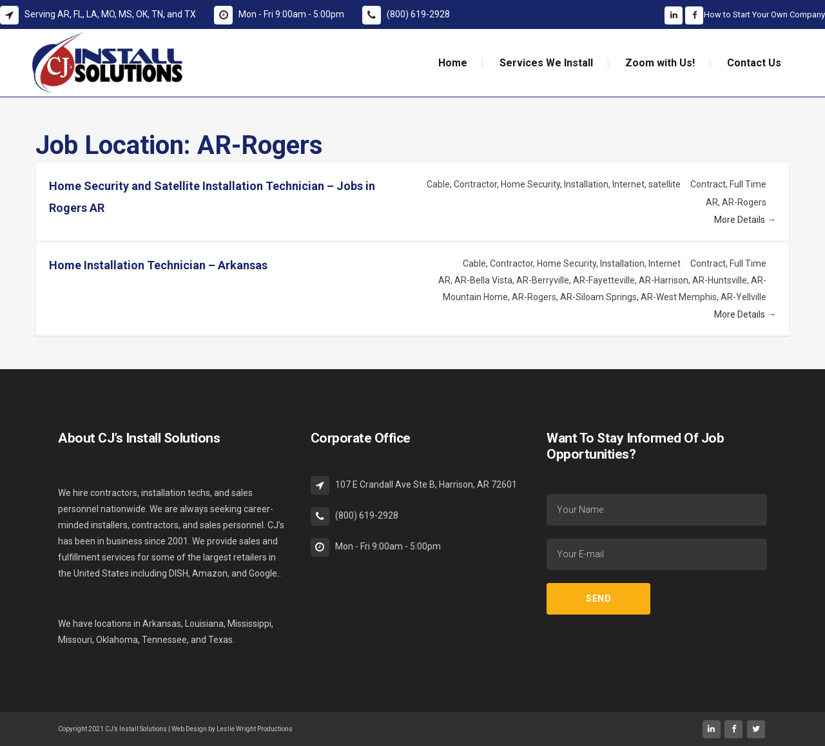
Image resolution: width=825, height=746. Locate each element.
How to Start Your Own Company (764, 14)
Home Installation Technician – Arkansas (158, 265)
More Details (745, 220)
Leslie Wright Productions (255, 728)
